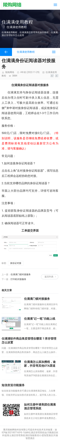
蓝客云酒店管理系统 (15, 435)
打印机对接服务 (18, 279)
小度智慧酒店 (46, 435)
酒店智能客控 (32, 435)
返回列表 (48, 276)
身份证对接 (15, 263)
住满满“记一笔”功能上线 (39, 318)
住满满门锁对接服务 (21, 274)
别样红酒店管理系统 (34, 432)
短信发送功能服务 (13, 385)
